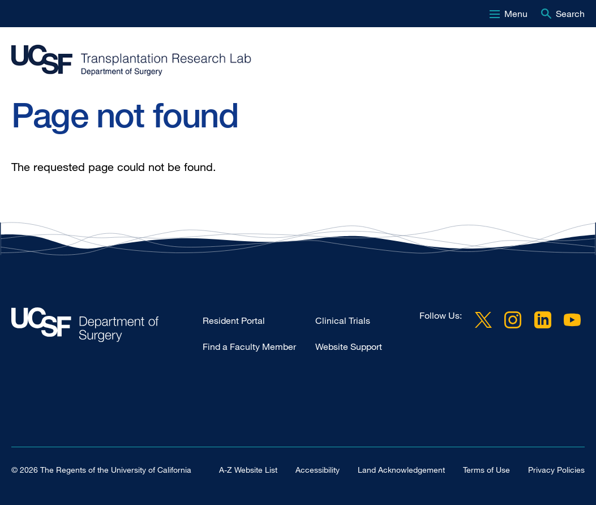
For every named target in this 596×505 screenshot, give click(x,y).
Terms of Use (486, 469)
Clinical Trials (342, 320)
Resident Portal (234, 320)
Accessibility (317, 469)
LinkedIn (542, 319)
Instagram (512, 319)
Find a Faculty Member (249, 346)
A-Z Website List (248, 469)
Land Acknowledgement (401, 469)
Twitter (483, 319)
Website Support (348, 346)
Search (570, 13)
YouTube (572, 319)
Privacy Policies (556, 469)
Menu (516, 13)
